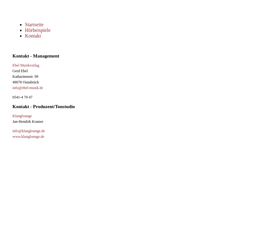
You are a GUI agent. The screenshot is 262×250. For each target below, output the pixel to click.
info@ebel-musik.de (27, 88)
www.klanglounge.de (28, 136)
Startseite (34, 24)
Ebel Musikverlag (25, 65)
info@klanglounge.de (28, 131)
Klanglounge (22, 116)
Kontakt (33, 35)
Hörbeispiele (38, 30)
